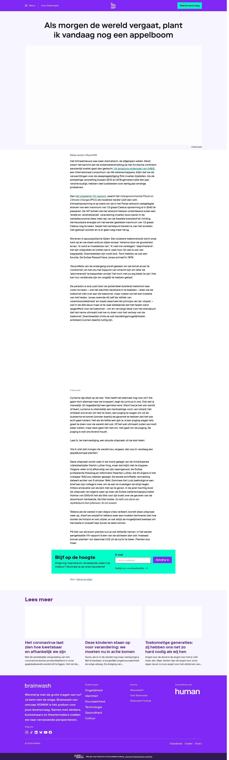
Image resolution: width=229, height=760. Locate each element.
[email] (133, 560)
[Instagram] (26, 732)
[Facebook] (50, 732)
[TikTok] (31, 732)
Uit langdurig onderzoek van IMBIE (134, 168)
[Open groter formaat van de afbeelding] (113, 358)
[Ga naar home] (113, 6)
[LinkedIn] (36, 732)
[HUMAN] (187, 691)
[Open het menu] (30, 5)
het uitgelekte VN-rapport (90, 196)
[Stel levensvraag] (189, 5)
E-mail (119, 554)
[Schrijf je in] (162, 560)
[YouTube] (45, 732)
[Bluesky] (41, 732)
